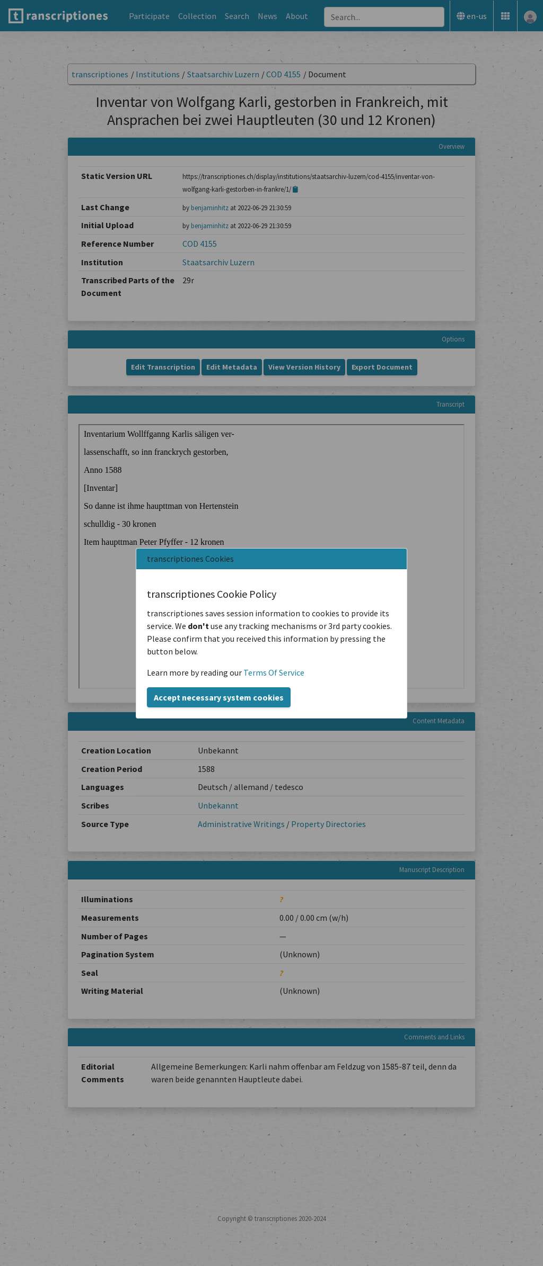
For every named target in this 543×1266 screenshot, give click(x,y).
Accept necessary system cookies (219, 697)
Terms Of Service (273, 672)
